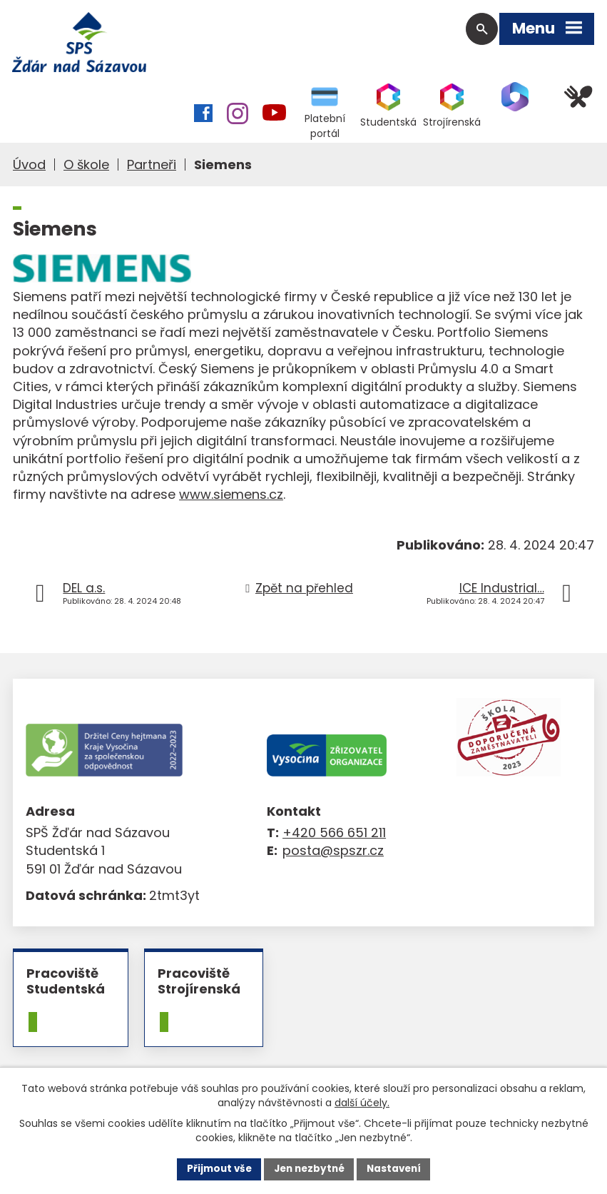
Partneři (151, 166)
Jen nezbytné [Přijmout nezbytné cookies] (309, 1168)
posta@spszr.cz (333, 852)
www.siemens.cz (231, 496)
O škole (86, 166)
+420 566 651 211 (334, 835)
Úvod (29, 166)
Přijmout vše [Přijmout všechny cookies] (215, 1168)
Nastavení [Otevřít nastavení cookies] (398, 1168)
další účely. (362, 1101)
